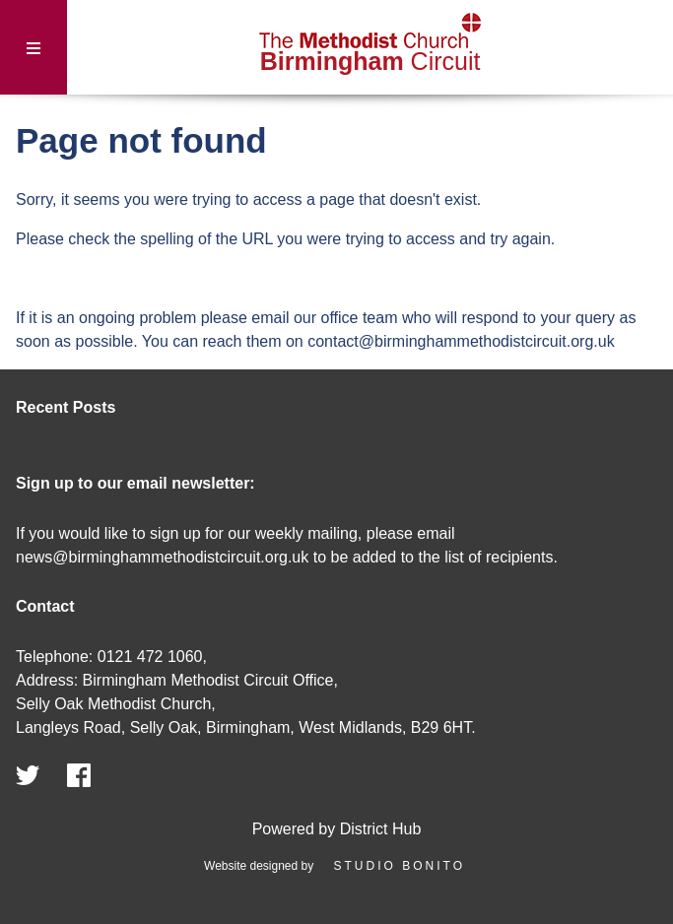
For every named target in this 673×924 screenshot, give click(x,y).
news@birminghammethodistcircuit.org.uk (162, 557)
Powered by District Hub (337, 829)
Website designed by (336, 866)
